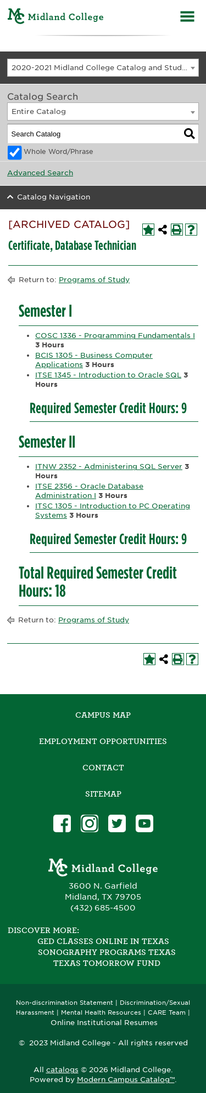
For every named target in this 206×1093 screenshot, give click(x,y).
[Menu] (187, 17)
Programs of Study (94, 280)
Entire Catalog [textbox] (39, 111)
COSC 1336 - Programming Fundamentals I (115, 335)
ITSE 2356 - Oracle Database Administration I (89, 491)
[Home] (56, 17)
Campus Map (103, 715)
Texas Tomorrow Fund (106, 963)
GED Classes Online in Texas (103, 941)
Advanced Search (40, 173)
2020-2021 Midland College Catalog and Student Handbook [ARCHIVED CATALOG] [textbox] (105, 68)
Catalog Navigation (53, 197)
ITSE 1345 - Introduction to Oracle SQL (108, 375)
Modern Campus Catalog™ (126, 1079)
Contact (103, 767)
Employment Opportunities (103, 741)
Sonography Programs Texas (107, 952)
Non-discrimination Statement (64, 1002)
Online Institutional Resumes (104, 1022)
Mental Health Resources (101, 1012)
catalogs (62, 1070)
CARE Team (167, 1012)
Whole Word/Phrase (58, 152)
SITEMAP (103, 793)
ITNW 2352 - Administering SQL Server (108, 466)
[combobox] (103, 68)
